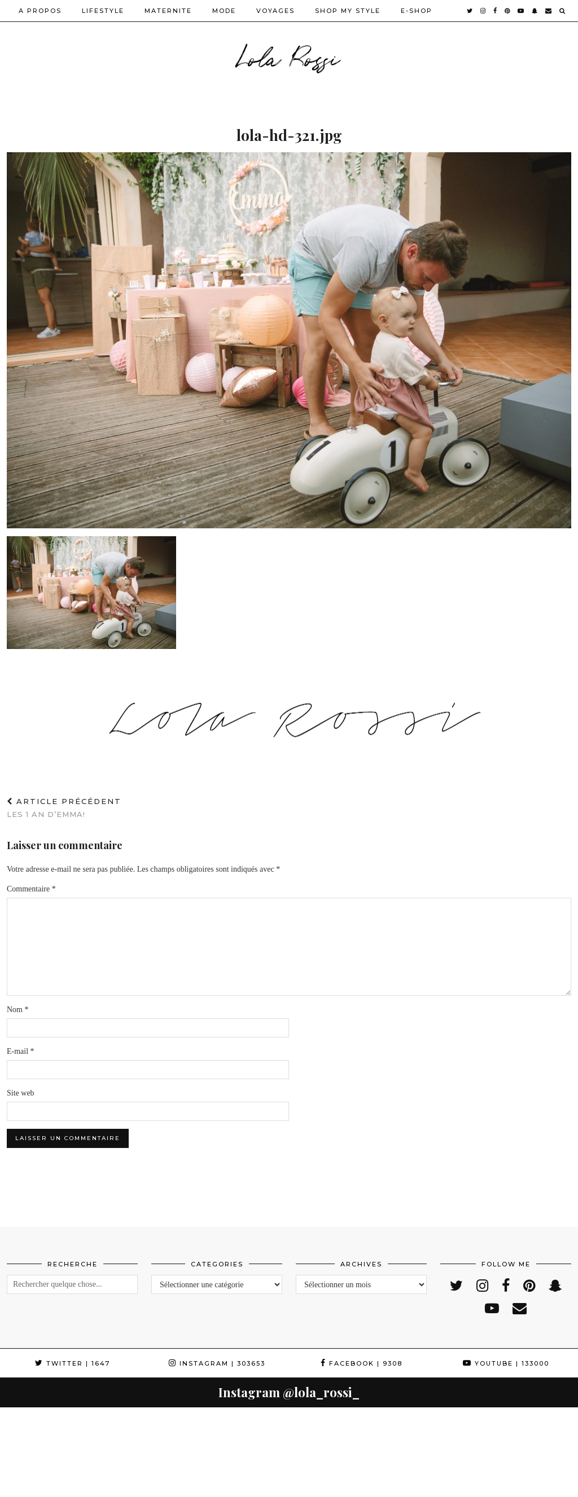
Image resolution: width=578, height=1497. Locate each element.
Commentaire (31, 889)
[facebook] (495, 10)
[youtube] (521, 10)
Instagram (217, 1363)
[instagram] (483, 10)
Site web (20, 1093)
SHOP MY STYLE (347, 11)
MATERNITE (168, 11)
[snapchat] (535, 10)
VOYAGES (275, 11)
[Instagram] (32, 1439)
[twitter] (470, 10)
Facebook (361, 1363)
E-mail (20, 1051)
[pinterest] (508, 10)
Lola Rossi (289, 56)
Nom (18, 1009)
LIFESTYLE (103, 11)
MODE (224, 11)
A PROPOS (40, 11)
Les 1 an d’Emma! (64, 808)
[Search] (562, 10)
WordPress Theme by (513, 1484)
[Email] (549, 10)
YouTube (506, 1363)
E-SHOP (416, 11)
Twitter (72, 1363)
